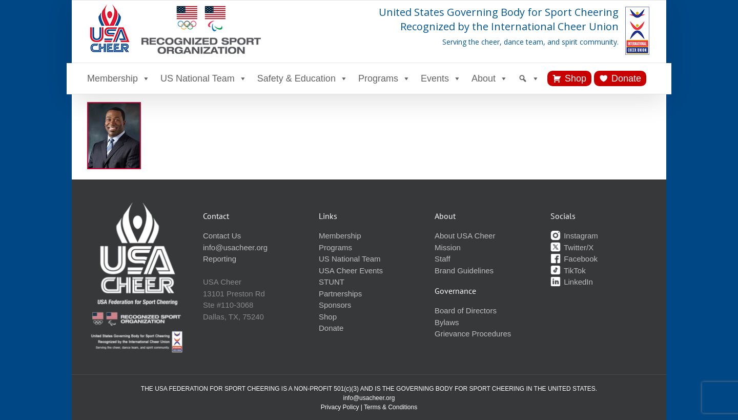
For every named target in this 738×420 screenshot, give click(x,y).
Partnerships (340, 293)
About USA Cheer (465, 235)
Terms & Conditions (390, 407)
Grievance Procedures (473, 333)
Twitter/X (571, 247)
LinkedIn (571, 281)
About (489, 78)
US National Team (203, 78)
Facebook (574, 258)
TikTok (568, 270)
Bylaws (447, 322)
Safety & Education (302, 78)
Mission (448, 247)
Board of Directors (466, 310)
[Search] (529, 78)
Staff (442, 258)
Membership (118, 78)
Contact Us (222, 235)
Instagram (574, 235)
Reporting (219, 258)
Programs (384, 78)
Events (441, 78)
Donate (626, 78)
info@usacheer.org (235, 247)
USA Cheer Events (351, 270)
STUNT (331, 281)
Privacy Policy (340, 407)
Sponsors (335, 305)
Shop (575, 78)
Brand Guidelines (464, 270)
